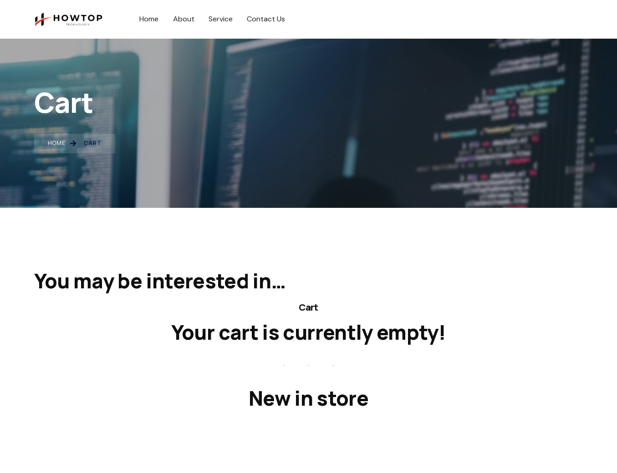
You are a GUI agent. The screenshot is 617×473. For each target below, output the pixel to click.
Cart (308, 307)
